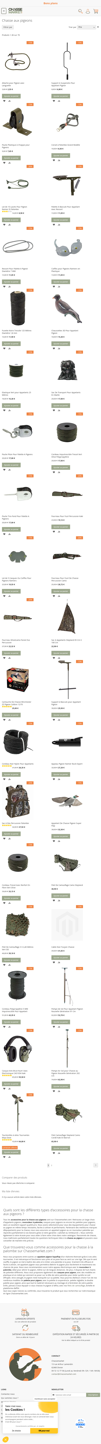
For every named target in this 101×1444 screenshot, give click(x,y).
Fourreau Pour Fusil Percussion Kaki (67, 516)
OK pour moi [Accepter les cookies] (44, 1431)
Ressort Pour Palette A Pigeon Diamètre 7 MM (15, 269)
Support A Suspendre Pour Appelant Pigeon (63, 84)
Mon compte (88, 11)
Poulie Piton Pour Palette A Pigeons (17, 454)
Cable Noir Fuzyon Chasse (62, 947)
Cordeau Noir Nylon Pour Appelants (18, 764)
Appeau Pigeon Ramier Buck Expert (66, 764)
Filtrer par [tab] (7, 27)
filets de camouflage (76, 1285)
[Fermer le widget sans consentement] (45, 1399)
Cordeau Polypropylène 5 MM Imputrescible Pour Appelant (15, 1010)
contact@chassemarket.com (64, 1374)
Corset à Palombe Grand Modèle (65, 145)
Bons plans (51, 3)
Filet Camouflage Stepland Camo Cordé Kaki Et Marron (65, 1136)
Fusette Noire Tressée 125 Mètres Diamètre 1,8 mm (16, 331)
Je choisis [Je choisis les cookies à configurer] (16, 1431)
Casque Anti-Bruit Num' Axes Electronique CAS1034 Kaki (14, 1071)
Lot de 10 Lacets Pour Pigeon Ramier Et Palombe (14, 208)
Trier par (72, 27)
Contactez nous (8, 1394)
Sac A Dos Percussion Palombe (15, 823)
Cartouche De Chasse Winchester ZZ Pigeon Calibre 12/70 (16, 703)
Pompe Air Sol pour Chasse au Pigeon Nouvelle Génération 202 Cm (65, 1073)
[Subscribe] (93, 1395)
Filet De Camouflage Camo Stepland (67, 885)
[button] (5, 1439)
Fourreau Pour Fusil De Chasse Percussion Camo (64, 579)
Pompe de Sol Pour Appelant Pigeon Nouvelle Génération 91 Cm (67, 1010)
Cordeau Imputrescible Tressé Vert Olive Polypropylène (66, 455)
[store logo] (15, 11)
